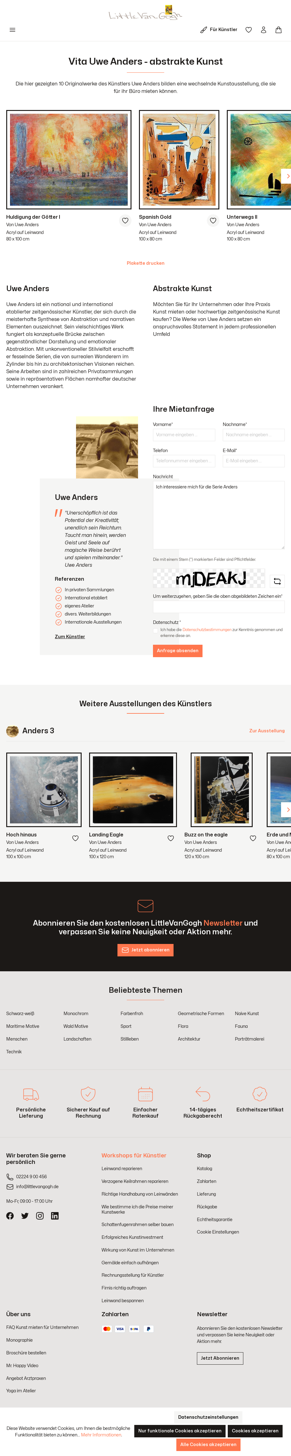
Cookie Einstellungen (218, 1232)
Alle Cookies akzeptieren (208, 1445)
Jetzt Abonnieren (220, 1358)
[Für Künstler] (220, 30)
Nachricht (163, 477)
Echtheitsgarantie (214, 1220)
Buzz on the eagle (206, 834)
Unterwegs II (242, 217)
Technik (14, 1052)
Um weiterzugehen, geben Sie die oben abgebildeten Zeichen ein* (218, 596)
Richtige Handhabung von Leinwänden (140, 1194)
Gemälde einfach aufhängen (130, 1263)
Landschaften (77, 1039)
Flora (183, 1026)
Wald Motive (76, 1026)
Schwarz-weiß (20, 1014)
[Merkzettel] (248, 30)
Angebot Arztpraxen (26, 1378)
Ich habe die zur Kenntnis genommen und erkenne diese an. (221, 632)
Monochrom (76, 1014)
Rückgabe (207, 1207)
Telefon (160, 451)
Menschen (16, 1039)
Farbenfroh (132, 1014)
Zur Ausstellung (267, 731)
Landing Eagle (106, 834)
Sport (126, 1026)
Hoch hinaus (21, 834)
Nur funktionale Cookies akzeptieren (180, 1431)
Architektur (189, 1039)
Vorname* (163, 425)
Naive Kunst (247, 1014)
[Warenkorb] (278, 30)
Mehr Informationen (101, 1435)
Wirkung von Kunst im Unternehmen (138, 1250)
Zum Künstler (70, 637)
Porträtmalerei (249, 1039)
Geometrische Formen (201, 1014)
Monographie (19, 1340)
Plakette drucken (146, 263)
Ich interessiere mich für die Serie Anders (219, 515)
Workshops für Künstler (134, 1155)
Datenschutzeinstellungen (208, 1417)
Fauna (241, 1026)
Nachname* (235, 425)
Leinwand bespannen (123, 1301)
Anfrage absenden (177, 651)
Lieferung (206, 1194)
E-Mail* (230, 451)
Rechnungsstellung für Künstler (133, 1275)
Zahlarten (206, 1181)
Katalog (204, 1169)
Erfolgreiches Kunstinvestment (132, 1237)
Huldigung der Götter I (33, 217)
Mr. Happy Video (22, 1366)
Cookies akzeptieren (255, 1431)
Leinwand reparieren (122, 1169)
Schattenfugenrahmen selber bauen (138, 1225)
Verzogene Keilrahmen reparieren (135, 1181)
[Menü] (12, 30)
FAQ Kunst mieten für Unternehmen (42, 1328)
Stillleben (130, 1039)
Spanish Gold (155, 217)
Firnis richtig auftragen (124, 1288)
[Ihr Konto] (263, 30)
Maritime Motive (22, 1026)
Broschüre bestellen (26, 1353)
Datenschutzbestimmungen (207, 630)
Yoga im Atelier (21, 1391)
